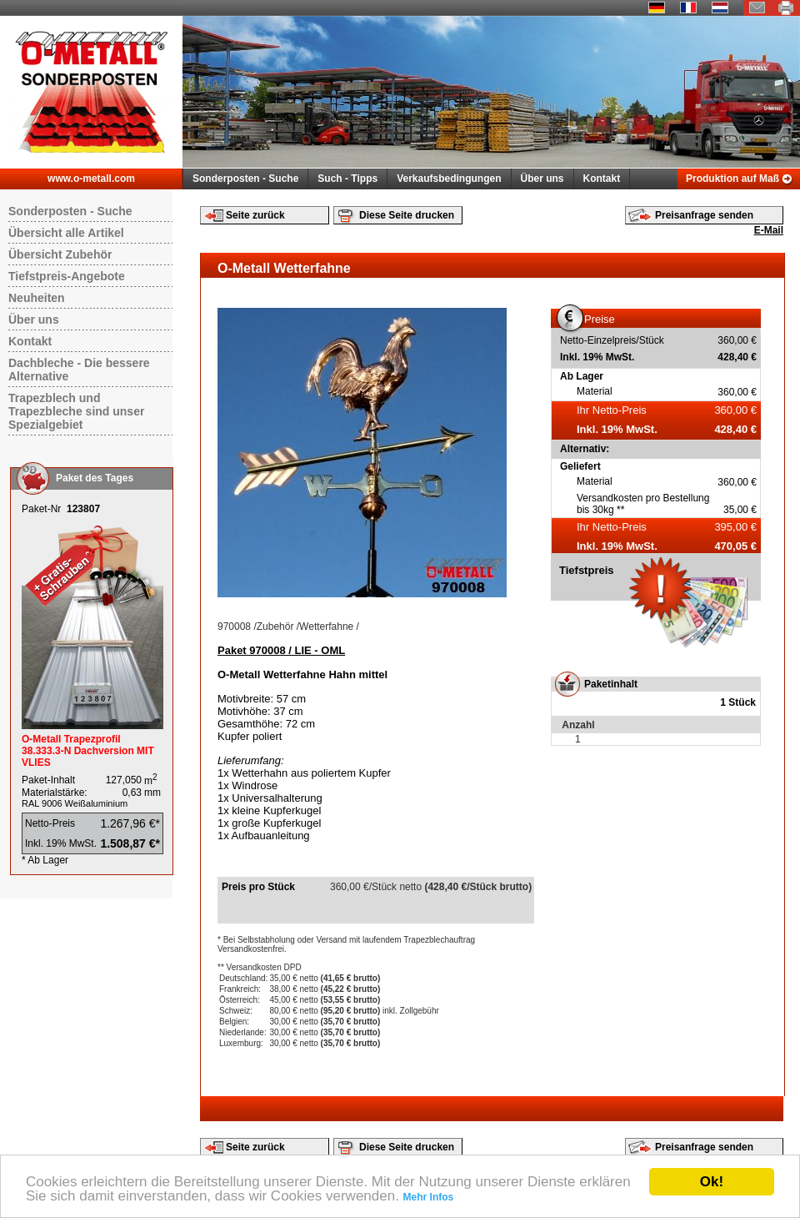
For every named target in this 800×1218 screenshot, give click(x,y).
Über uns (542, 178)
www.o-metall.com (91, 178)
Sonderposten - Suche (245, 178)
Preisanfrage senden (704, 215)
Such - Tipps (348, 178)
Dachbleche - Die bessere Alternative (79, 369)
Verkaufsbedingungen (449, 178)
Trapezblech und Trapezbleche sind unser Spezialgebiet (76, 411)
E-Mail (768, 230)
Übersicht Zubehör (60, 254)
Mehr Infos (428, 1197)
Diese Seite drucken (406, 215)
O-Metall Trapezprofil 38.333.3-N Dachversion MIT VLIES (88, 750)
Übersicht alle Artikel (66, 232)
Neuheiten (36, 297)
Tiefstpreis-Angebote (66, 276)
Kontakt (602, 178)
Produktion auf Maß (732, 178)
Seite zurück (255, 215)
